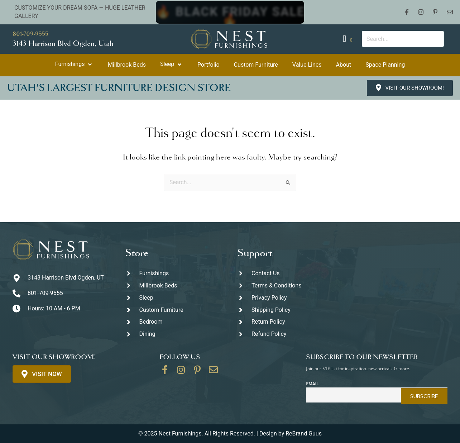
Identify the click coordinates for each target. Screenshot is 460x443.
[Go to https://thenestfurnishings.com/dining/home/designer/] (174, 310)
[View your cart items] (349, 39)
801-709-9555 (30, 34)
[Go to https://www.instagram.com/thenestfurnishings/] (181, 372)
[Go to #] (286, 310)
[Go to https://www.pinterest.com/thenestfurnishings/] (197, 372)
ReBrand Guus (304, 433)
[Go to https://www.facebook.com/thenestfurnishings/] (164, 372)
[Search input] (403, 39)
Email (312, 383)
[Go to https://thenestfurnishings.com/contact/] (213, 372)
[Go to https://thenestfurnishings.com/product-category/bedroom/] (174, 322)
